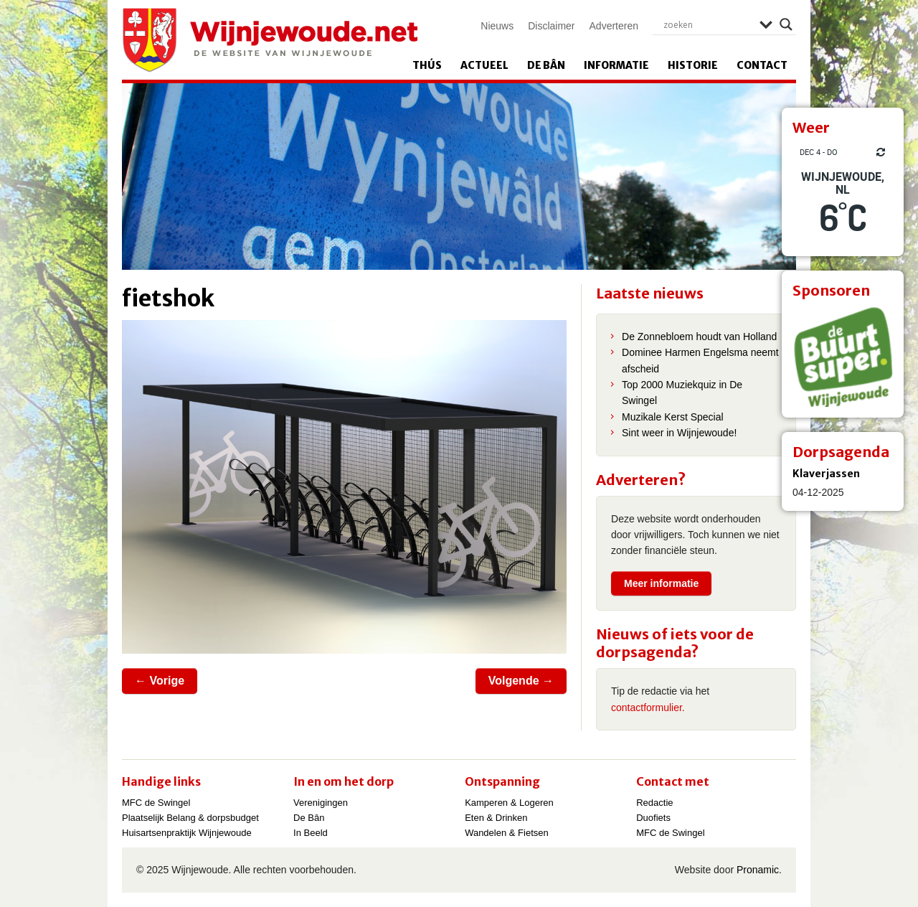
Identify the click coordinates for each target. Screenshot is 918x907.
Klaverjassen (826, 473)
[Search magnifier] (786, 24)
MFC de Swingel (156, 802)
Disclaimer (551, 26)
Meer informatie (661, 583)
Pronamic (758, 869)
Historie (693, 65)
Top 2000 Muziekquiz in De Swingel (682, 392)
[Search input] (707, 24)
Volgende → (521, 681)
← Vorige (159, 681)
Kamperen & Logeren (509, 802)
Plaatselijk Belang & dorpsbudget (190, 817)
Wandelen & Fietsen (507, 832)
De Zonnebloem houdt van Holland (699, 336)
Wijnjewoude (269, 40)
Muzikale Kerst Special (673, 417)
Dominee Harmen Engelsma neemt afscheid (700, 360)
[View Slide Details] (842, 356)
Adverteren (614, 26)
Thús (427, 65)
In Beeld (310, 832)
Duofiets (653, 817)
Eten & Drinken (496, 817)
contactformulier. (648, 707)
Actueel (484, 65)
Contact (762, 65)
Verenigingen (320, 802)
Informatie (616, 65)
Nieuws (497, 26)
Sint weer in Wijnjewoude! (679, 432)
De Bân (546, 65)
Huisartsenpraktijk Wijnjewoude (187, 832)
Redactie (654, 802)
